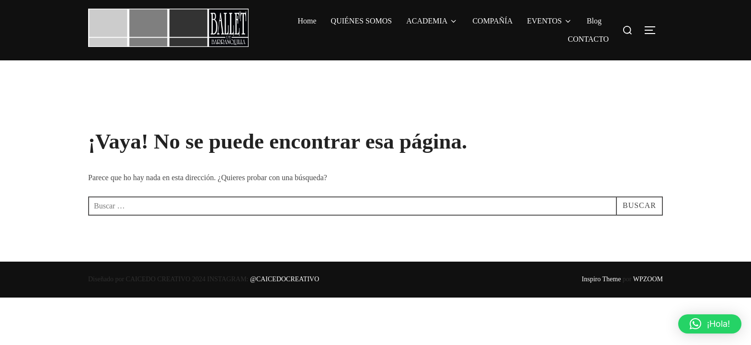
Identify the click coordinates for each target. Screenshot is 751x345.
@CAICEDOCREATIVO (284, 279)
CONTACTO (588, 39)
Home (307, 21)
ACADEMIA (432, 21)
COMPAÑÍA (492, 21)
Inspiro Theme (601, 279)
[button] (709, 324)
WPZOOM (648, 279)
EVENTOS (549, 21)
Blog (594, 21)
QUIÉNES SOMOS (361, 21)
